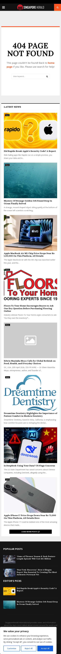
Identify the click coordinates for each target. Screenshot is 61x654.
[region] (28, 640)
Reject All (28, 648)
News (7, 270)
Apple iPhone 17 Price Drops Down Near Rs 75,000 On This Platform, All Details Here (30, 516)
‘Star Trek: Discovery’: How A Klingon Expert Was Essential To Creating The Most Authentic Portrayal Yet (37, 572)
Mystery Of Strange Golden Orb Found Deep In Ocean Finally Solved (37, 603)
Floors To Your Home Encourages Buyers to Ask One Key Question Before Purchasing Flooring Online (29, 308)
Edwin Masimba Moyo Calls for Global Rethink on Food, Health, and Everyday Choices (30, 362)
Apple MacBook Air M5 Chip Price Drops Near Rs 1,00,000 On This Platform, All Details (29, 254)
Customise (11, 648)
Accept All (45, 648)
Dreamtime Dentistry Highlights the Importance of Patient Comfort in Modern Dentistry (30, 414)
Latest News (12, 106)
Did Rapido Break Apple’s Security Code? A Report (30, 151)
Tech (7, 115)
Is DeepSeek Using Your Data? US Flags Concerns (29, 465)
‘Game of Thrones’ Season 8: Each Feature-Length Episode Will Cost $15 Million (36, 557)
